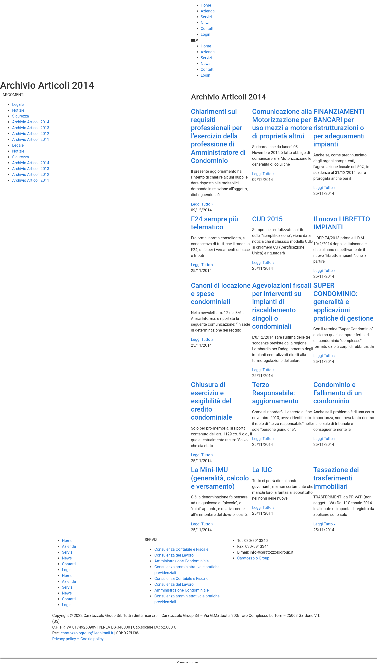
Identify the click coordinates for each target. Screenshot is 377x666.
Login (205, 34)
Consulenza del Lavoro (173, 555)
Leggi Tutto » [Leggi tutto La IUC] (263, 507)
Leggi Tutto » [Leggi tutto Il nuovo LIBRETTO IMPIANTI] (324, 270)
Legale (18, 104)
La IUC (262, 470)
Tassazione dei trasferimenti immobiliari (336, 478)
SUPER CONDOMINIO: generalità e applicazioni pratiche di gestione (343, 301)
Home (206, 5)
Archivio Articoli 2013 (30, 128)
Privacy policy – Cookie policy (78, 639)
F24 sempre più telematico (214, 223)
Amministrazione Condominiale (181, 561)
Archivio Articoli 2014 (30, 122)
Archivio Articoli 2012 (30, 133)
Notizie (18, 110)
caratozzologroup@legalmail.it (87, 633)
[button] (283, 40)
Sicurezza (20, 116)
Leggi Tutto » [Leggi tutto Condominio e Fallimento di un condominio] (324, 438)
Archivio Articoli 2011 (30, 139)
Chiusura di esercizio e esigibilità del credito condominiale (211, 401)
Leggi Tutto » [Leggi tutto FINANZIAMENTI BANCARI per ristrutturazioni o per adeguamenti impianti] (324, 187)
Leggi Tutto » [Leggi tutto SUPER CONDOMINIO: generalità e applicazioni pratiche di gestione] (324, 355)
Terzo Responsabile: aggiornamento (275, 393)
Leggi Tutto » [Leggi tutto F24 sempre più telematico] (202, 264)
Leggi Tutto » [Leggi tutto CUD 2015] (263, 262)
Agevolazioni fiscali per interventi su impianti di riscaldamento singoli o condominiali (281, 305)
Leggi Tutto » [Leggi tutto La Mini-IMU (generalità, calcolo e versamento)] (202, 524)
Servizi (206, 17)
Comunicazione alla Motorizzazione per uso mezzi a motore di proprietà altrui (282, 124)
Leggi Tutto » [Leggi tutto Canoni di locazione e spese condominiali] (202, 339)
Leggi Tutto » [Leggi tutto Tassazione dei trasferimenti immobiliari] (324, 524)
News (206, 22)
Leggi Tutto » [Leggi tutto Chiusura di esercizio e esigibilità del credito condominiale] (202, 455)
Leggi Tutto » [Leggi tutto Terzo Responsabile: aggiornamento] (263, 438)
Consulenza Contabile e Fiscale (181, 549)
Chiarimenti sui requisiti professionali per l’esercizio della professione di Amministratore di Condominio (218, 136)
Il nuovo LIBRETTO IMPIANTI (341, 223)
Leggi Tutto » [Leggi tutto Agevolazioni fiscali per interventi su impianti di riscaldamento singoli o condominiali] (263, 370)
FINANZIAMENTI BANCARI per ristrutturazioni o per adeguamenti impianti (339, 128)
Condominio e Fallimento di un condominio (337, 393)
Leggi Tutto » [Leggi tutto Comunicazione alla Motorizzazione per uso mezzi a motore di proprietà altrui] (263, 173)
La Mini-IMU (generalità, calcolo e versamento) (220, 478)
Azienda (208, 11)
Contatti (208, 28)
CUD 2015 (267, 219)
